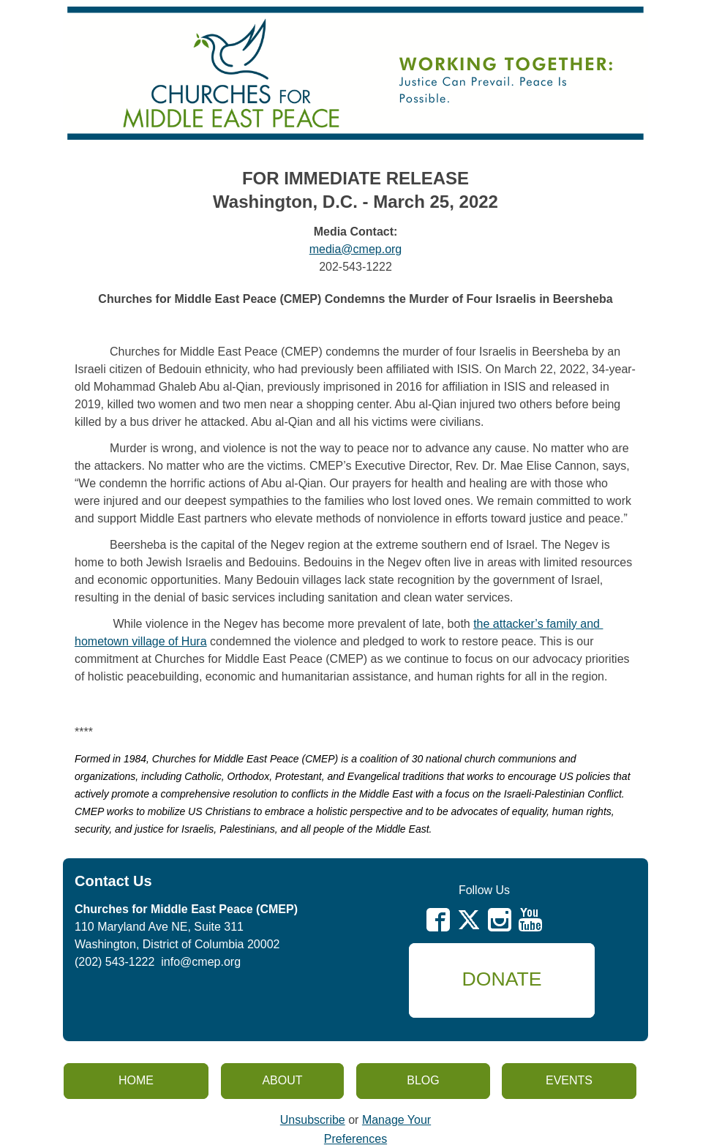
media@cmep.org (355, 249)
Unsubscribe (312, 1120)
